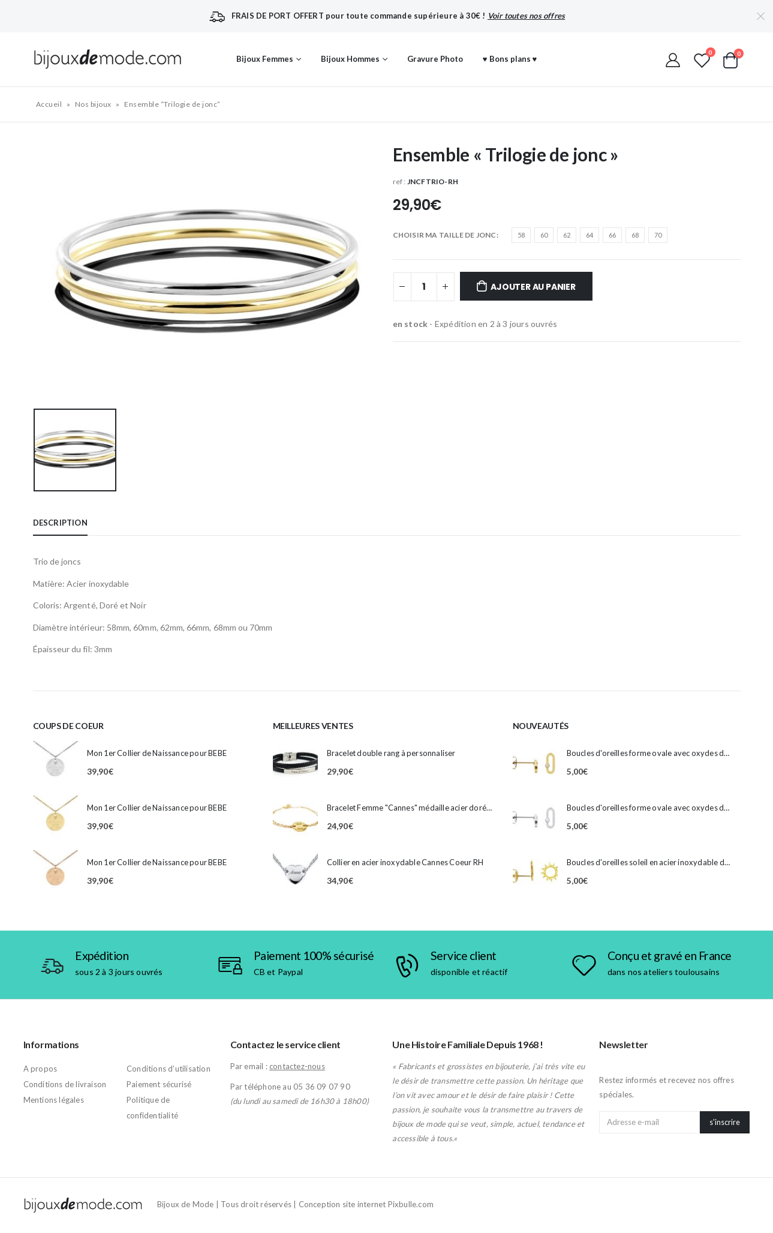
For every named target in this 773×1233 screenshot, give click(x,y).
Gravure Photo (435, 59)
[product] (55, 763)
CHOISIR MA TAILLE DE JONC (445, 234)
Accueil (49, 104)
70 (657, 235)
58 (521, 235)
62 (566, 235)
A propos (40, 1068)
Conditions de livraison (65, 1084)
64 (589, 235)
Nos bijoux (93, 104)
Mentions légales (53, 1100)
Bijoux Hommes (350, 59)
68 (635, 235)
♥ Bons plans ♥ (510, 59)
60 (544, 235)
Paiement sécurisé (159, 1084)
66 (612, 235)
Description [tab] (60, 522)
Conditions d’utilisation (168, 1068)
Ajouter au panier (533, 287)
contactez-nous (297, 1066)
